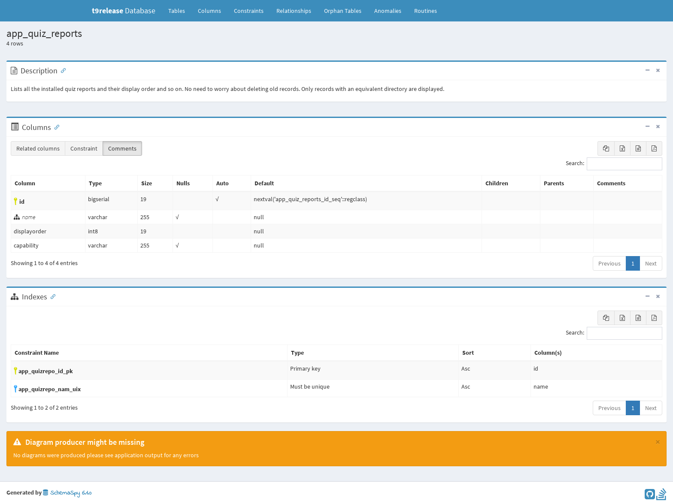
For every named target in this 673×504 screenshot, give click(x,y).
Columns (209, 11)
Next (651, 263)
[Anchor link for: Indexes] (51, 296)
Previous (609, 263)
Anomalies (387, 11)
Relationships (293, 11)
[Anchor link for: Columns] (55, 126)
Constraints (249, 11)
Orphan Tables (342, 11)
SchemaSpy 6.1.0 (67, 493)
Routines (425, 11)
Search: (614, 163)
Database (123, 10)
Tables (179, 10)
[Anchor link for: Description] (61, 70)
